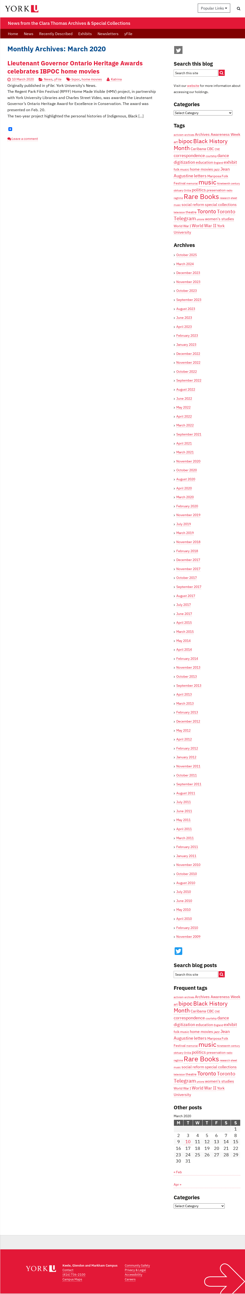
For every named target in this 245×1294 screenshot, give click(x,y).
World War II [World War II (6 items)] (204, 225)
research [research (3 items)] (225, 198)
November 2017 (188, 569)
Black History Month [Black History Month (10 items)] (201, 144)
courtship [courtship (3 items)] (211, 156)
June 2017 (184, 614)
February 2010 (187, 928)
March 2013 (185, 703)
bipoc (76, 79)
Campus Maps (72, 1279)
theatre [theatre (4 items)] (191, 212)
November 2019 (188, 515)
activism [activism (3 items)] (179, 134)
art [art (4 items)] (176, 142)
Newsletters (108, 33)
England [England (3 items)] (218, 162)
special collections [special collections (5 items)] (221, 204)
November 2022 (188, 362)
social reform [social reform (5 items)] (193, 204)
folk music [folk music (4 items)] (181, 169)
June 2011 (184, 811)
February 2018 (187, 551)
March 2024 (185, 264)
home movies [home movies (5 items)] (201, 169)
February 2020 (187, 506)
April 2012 (184, 739)
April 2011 (184, 829)
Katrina (116, 79)
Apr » (177, 1184)
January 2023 (186, 344)
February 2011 (187, 847)
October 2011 (186, 775)
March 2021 (185, 452)
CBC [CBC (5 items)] (210, 148)
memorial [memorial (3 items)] (192, 183)
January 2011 (186, 856)
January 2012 (186, 757)
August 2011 (185, 793)
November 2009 (188, 936)
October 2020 (186, 470)
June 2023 (184, 317)
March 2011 (185, 838)
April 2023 (184, 327)
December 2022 (188, 353)
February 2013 (187, 712)
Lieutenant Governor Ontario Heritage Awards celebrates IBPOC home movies (75, 67)
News (28, 33)
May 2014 (183, 641)
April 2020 (184, 488)
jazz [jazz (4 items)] (217, 169)
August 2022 (185, 389)
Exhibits (85, 33)
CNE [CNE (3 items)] (217, 149)
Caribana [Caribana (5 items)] (198, 148)
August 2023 (185, 309)
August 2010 (185, 883)
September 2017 (188, 587)
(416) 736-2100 (74, 1275)
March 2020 (185, 497)
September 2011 (188, 784)
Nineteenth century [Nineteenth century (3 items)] (228, 183)
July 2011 (183, 802)
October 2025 (186, 255)
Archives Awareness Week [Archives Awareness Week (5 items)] (217, 134)
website (193, 86)
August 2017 (185, 596)
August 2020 (185, 479)
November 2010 (188, 865)
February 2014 (187, 658)
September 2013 (188, 685)
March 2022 (185, 425)
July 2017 (183, 604)
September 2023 (188, 300)
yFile (128, 33)
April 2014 (184, 649)
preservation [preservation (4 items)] (216, 190)
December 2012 (188, 721)
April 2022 (184, 416)
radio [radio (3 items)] (229, 190)
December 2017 (188, 560)
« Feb (178, 1172)
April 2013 (184, 694)
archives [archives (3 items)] (189, 134)
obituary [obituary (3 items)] (178, 190)
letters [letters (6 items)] (200, 175)
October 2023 (186, 290)
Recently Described (56, 33)
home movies (92, 79)
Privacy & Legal (135, 1270)
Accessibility (133, 1275)
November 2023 (188, 282)
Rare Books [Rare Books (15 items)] (201, 196)
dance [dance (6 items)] (223, 155)
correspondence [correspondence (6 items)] (189, 155)
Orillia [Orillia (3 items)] (187, 190)
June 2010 (184, 901)
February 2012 (187, 748)
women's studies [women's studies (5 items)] (219, 218)
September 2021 (188, 434)
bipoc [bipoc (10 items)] (185, 141)
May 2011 (183, 820)
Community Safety (137, 1265)
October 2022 (186, 371)
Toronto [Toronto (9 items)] (206, 211)
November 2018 (188, 542)
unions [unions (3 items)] (200, 219)
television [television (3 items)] (179, 212)
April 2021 (184, 443)
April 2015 (184, 622)
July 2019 (183, 524)
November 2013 (188, 667)
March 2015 (185, 631)
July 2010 (183, 892)
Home (13, 33)
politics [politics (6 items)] (199, 190)
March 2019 (185, 533)
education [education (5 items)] (204, 162)
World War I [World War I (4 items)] (182, 226)
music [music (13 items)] (207, 182)
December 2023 (188, 273)
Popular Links (214, 8)
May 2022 (183, 407)
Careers (130, 1279)
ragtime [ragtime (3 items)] (178, 198)
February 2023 (187, 335)
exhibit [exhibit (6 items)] (230, 162)
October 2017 (186, 578)
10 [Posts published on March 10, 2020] (188, 1141)
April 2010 (184, 919)
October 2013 (186, 676)
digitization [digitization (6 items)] (184, 162)
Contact (68, 1270)
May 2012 (183, 730)
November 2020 (188, 461)
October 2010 (186, 874)
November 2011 (188, 766)
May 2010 (183, 909)
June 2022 (184, 398)
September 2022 (188, 380)
